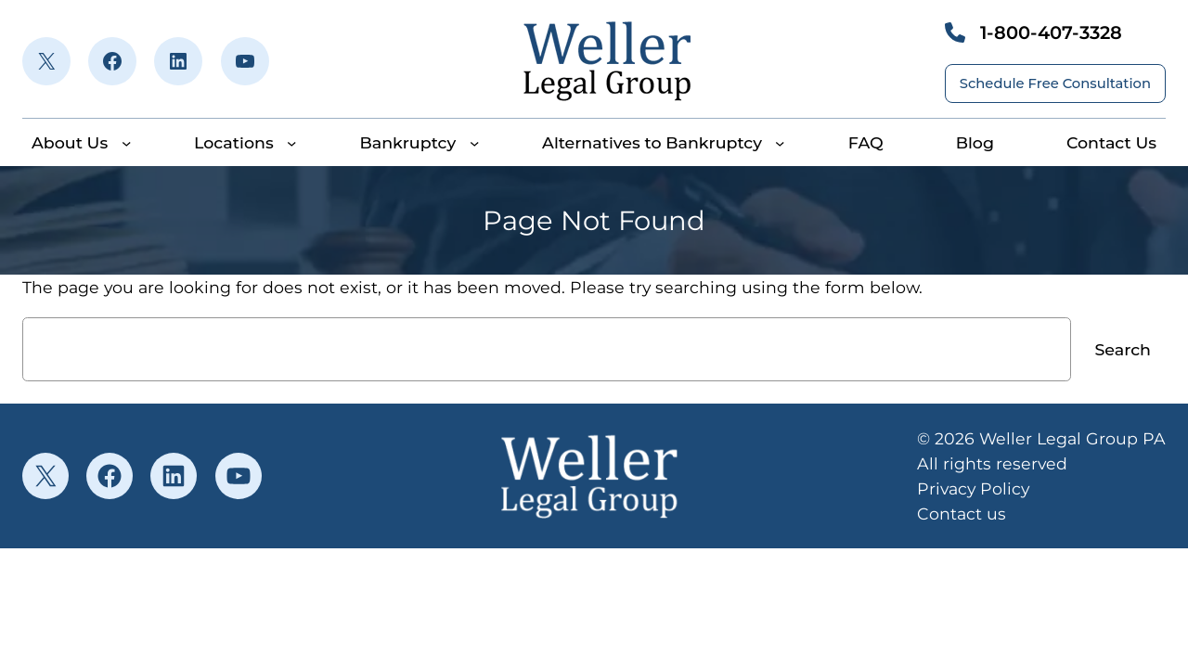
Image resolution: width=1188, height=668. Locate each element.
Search (1123, 349)
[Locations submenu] (291, 143)
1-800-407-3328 (1051, 32)
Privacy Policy (973, 488)
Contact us (961, 513)
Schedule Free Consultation (1055, 83)
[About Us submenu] (126, 143)
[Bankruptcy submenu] (474, 143)
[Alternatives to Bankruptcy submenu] (779, 143)
